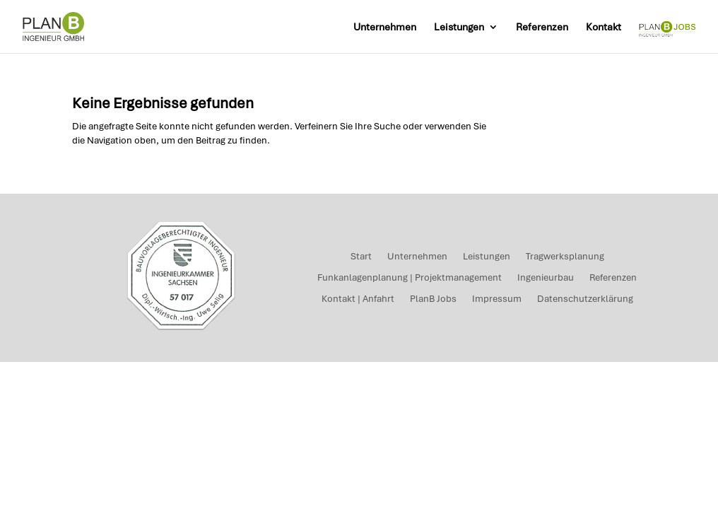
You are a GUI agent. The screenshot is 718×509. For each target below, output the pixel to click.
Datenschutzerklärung (585, 299)
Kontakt (603, 27)
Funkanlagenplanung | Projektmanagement (409, 278)
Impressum (497, 299)
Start (361, 257)
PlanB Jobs (433, 299)
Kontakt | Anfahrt (358, 299)
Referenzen (542, 27)
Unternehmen (384, 27)
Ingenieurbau (545, 278)
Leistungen (459, 27)
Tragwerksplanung (565, 257)
